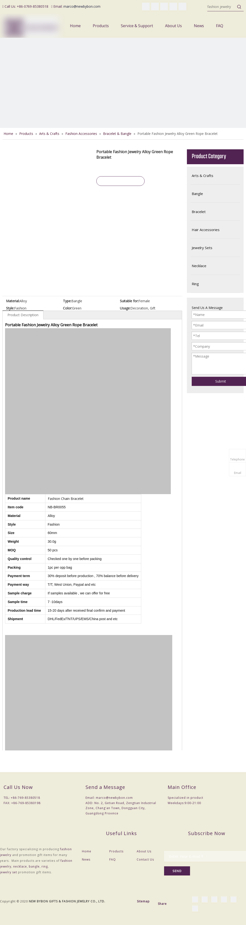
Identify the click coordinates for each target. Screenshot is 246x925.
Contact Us (145, 859)
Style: (10, 308)
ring (45, 866)
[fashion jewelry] (221, 6)
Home (86, 851)
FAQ (112, 859)
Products (116, 851)
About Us (144, 851)
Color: (67, 308)
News (86, 859)
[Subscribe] (177, 870)
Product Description (22, 315)
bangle (34, 866)
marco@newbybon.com (81, 6)
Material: (12, 301)
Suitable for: (129, 301)
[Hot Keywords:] (239, 6)
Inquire (120, 181)
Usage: (125, 308)
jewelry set (8, 872)
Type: (67, 301)
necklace (20, 866)
